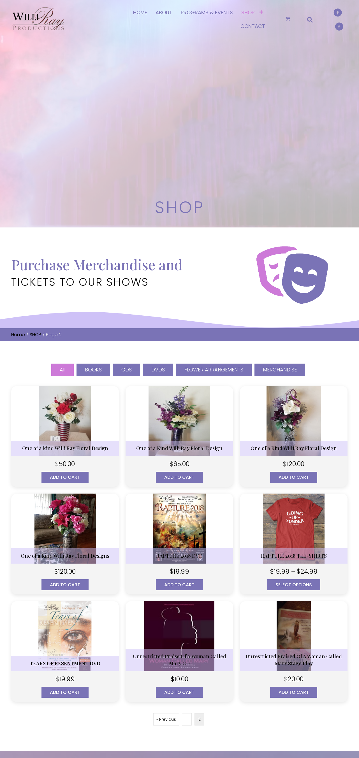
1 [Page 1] (186, 564)
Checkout (224, 654)
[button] (15, 698)
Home (18, 179)
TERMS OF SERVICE (146, 663)
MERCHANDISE (280, 214)
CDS (126, 214)
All (62, 214)
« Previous (166, 564)
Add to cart (65, 322)
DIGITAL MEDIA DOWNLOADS (309, 648)
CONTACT (138, 654)
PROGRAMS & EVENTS (149, 645)
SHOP (35, 179)
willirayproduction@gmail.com (55, 660)
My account (227, 635)
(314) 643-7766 (38, 646)
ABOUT (135, 635)
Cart (219, 645)
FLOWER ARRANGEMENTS (213, 214)
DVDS (158, 214)
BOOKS (93, 214)
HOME (134, 626)
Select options (293, 430)
